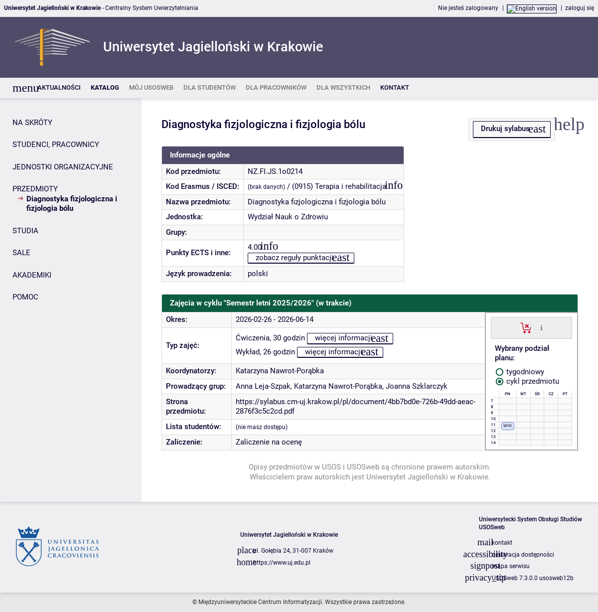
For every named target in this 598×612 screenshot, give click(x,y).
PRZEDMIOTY (35, 188)
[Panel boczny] (71, 300)
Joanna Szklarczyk (417, 386)
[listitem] (59, 88)
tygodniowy (520, 371)
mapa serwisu (511, 566)
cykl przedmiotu (527, 381)
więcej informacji (343, 337)
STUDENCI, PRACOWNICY (55, 144)
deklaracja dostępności (523, 554)
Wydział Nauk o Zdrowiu (288, 216)
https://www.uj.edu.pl (281, 562)
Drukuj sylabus (505, 128)
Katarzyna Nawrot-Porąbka (280, 370)
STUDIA (25, 230)
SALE (21, 252)
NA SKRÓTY (32, 122)
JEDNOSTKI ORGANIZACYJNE (62, 166)
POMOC (25, 297)
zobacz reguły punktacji (294, 257)
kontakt (502, 542)
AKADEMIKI (31, 275)
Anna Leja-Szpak (263, 386)
